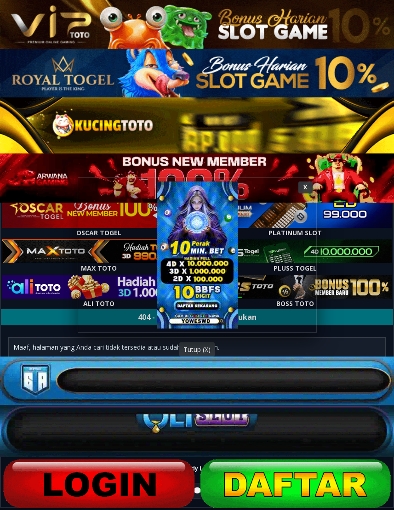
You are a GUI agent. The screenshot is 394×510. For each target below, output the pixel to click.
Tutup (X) (197, 349)
